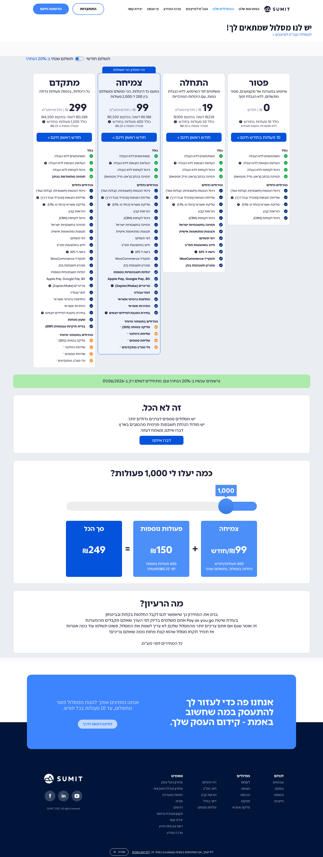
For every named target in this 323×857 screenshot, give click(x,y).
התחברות (88, 9)
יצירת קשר (135, 9)
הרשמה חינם (51, 9)
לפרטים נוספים (141, 852)
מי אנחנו (153, 9)
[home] (277, 9)
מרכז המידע (172, 9)
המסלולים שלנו (223, 9)
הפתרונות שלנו (249, 9)
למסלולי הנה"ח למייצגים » (292, 34)
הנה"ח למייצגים (197, 9)
